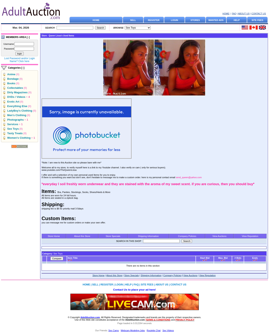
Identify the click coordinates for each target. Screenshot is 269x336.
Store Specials (113, 236)
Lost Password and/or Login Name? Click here (19, 60)
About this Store (82, 236)
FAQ (234, 13)
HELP (237, 20)
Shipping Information (148, 236)
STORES (195, 20)
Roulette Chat (154, 330)
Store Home (54, 236)
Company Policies (187, 236)
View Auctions (219, 236)
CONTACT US (259, 13)
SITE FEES (257, 20)
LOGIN (174, 20)
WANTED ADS (216, 20)
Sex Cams (113, 330)
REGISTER (154, 20)
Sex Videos (168, 330)
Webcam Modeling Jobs (133, 330)
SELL (133, 20)
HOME (225, 13)
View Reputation (250, 236)
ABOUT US (243, 13)
